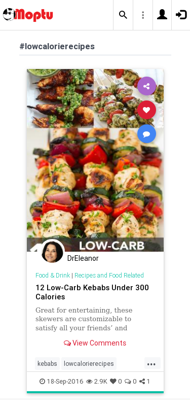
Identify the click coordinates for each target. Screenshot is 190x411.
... (151, 362)
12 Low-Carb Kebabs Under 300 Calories (92, 292)
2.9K (96, 381)
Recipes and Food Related (109, 275)
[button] (123, 15)
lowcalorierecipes (89, 363)
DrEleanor (83, 258)
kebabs (47, 363)
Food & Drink (52, 275)
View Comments (95, 343)
